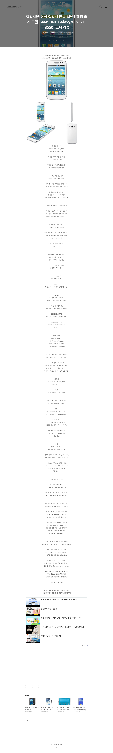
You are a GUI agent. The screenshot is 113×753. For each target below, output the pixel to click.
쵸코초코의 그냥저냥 (16, 6)
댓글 (27, 720)
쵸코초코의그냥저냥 (56, 744)
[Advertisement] (56, 664)
